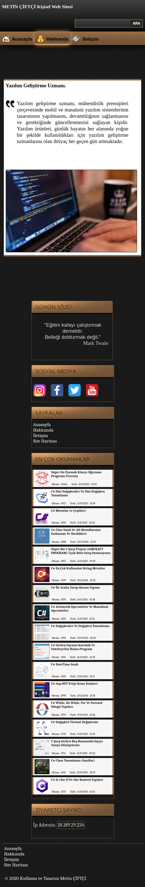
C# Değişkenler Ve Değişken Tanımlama (80, 626)
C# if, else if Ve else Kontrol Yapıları (77, 780)
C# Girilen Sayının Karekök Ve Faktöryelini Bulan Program (73, 647)
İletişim (91, 39)
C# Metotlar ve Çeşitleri (68, 511)
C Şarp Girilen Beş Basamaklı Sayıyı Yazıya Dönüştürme (77, 743)
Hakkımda (57, 39)
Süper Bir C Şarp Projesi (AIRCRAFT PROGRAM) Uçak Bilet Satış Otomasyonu (80, 551)
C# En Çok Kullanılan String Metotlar (78, 568)
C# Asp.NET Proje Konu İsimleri (74, 683)
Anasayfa (22, 39)
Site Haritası (45, 441)
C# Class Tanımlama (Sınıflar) (73, 760)
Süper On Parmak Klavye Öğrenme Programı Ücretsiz (76, 474)
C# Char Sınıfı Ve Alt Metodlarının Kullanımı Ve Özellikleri (76, 532)
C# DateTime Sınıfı (65, 664)
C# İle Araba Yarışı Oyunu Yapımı (75, 587)
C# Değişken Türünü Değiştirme (74, 722)
